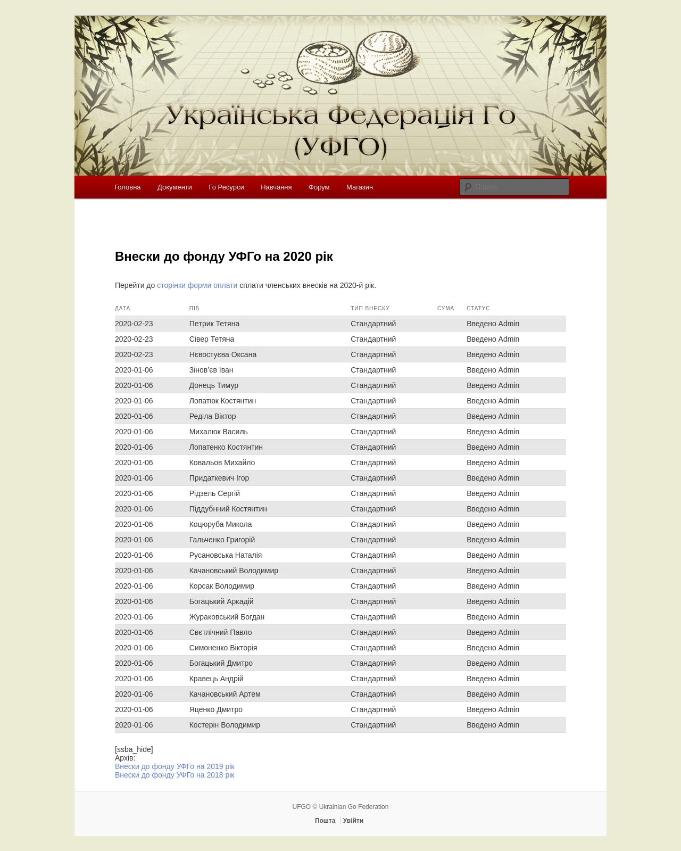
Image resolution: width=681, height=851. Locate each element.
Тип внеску (370, 308)
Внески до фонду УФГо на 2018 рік (175, 775)
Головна (127, 187)
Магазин (359, 187)
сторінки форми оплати (197, 285)
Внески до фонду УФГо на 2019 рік (175, 766)
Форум (319, 187)
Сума (445, 308)
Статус (478, 308)
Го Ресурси (226, 187)
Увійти (353, 820)
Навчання (276, 187)
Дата (122, 308)
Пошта (325, 820)
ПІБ (194, 308)
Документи (174, 187)
